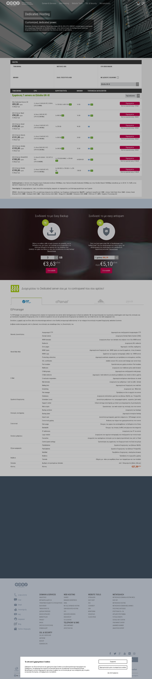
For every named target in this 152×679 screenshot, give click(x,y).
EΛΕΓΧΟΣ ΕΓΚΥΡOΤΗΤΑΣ (46, 625)
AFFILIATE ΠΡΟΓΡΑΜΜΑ (119, 614)
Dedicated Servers (69, 614)
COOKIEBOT (91, 606)
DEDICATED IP (67, 617)
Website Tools (94, 594)
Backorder (42, 606)
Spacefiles (91, 614)
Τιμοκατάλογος (44, 608)
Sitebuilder (91, 597)
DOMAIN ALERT (43, 628)
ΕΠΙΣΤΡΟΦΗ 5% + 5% (118, 611)
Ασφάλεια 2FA (43, 644)
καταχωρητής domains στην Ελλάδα (27, 3)
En (19, 675)
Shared (66, 597)
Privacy (41, 620)
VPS (65, 611)
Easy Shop (91, 600)
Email (65, 603)
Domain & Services (47, 594)
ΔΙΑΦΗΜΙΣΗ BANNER (118, 625)
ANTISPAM (42, 638)
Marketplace (43, 617)
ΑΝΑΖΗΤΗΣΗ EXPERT (118, 628)
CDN (89, 608)
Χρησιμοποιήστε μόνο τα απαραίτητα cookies (113, 667)
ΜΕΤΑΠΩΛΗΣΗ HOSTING (119, 603)
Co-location (67, 620)
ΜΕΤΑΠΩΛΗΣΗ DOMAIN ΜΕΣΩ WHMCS (123, 606)
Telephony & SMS (71, 622)
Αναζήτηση (42, 597)
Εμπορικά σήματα (133, 675)
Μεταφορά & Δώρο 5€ (45, 600)
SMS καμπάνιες (68, 625)
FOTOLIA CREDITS (117, 617)
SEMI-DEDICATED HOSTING (71, 608)
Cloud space (92, 617)
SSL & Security (45, 632)
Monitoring (91, 611)
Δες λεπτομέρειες (113, 673)
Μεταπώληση (118, 594)
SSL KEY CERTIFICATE (45, 635)
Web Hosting (69, 594)
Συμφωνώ (113, 661)
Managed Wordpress (70, 600)
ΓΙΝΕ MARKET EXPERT (119, 622)
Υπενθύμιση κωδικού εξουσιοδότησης (50, 603)
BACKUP (41, 641)
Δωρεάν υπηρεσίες (44, 611)
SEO (89, 603)
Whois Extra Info (44, 614)
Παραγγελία (130, 103)
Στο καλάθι (51, 270)
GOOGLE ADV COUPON (119, 620)
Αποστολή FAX (68, 628)
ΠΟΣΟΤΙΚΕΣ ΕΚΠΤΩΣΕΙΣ (119, 608)
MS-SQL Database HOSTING (71, 606)
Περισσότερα (51, 251)
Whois (41, 622)
